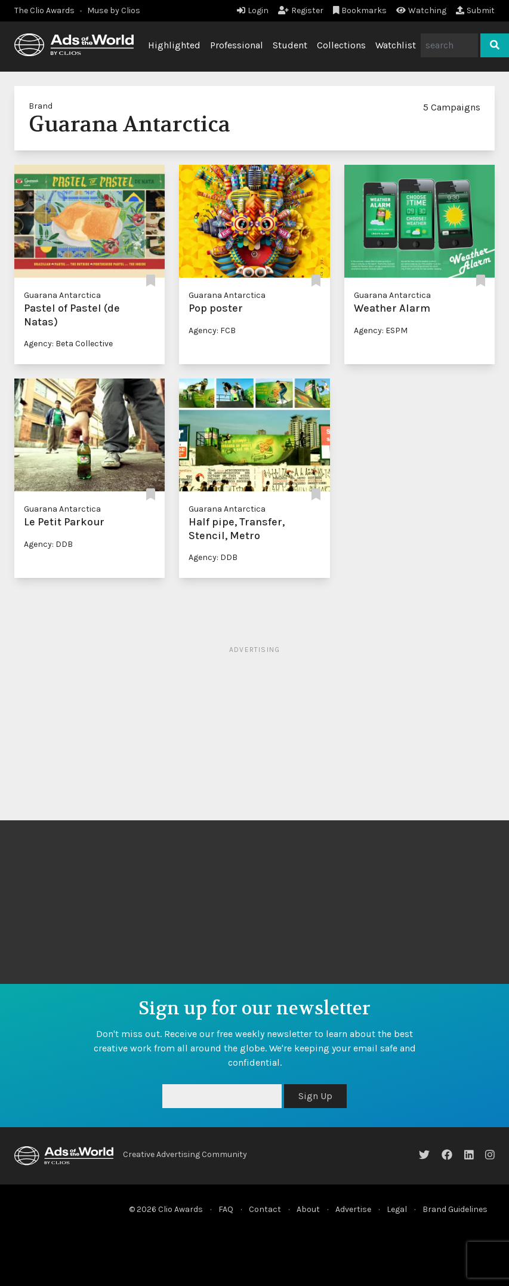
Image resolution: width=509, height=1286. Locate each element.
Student (290, 45)
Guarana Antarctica (62, 295)
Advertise (353, 1209)
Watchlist (395, 45)
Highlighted (174, 45)
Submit (475, 10)
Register (300, 10)
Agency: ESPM (381, 330)
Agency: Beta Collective (68, 344)
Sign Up (315, 1096)
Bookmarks (360, 10)
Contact (265, 1209)
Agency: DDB (48, 544)
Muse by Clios (113, 10)
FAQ (225, 1209)
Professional (236, 45)
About (308, 1209)
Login (253, 10)
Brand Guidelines (455, 1209)
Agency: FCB (212, 330)
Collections (341, 45)
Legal (397, 1209)
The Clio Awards (44, 10)
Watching (421, 10)
